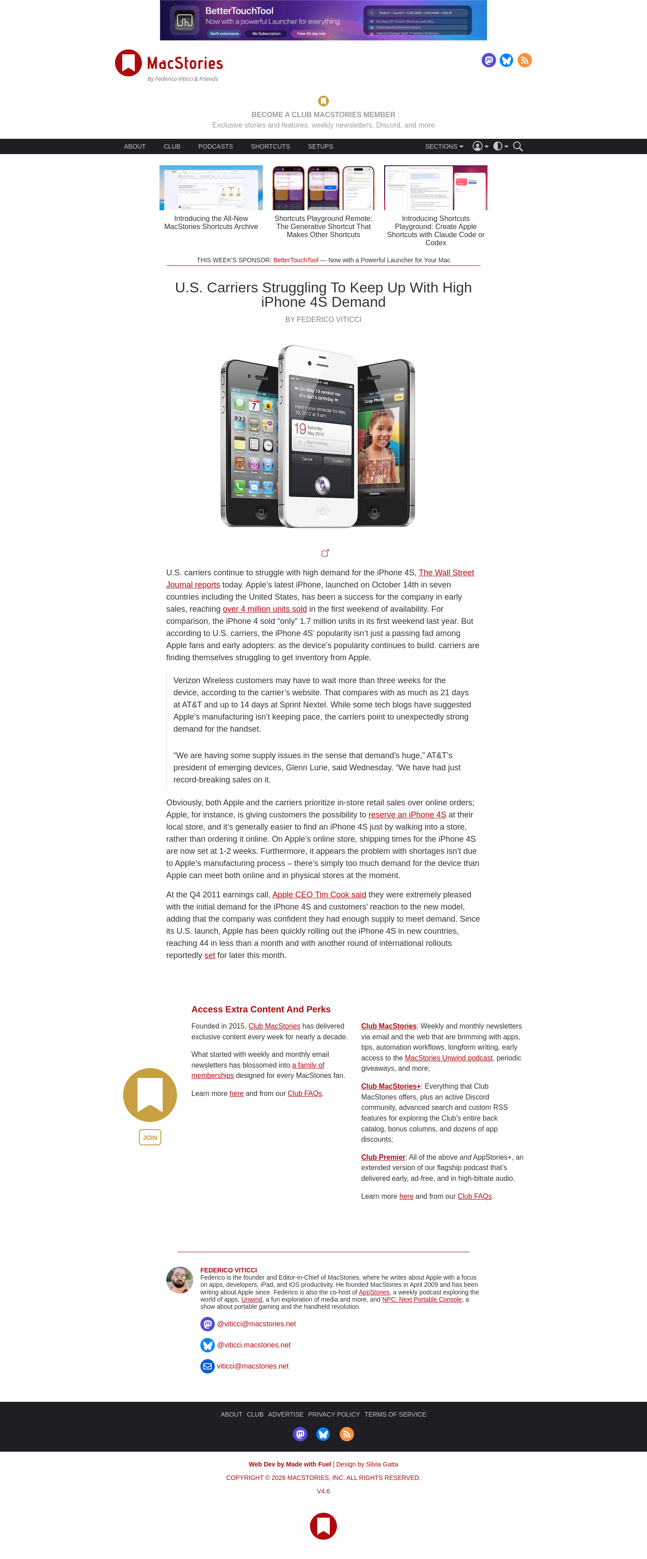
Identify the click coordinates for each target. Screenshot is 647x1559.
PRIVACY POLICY (334, 1414)
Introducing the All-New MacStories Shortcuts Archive (211, 222)
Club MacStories (274, 1026)
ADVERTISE (286, 1414)
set (209, 955)
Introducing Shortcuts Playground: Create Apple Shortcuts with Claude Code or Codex (436, 231)
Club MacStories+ (391, 1086)
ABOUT (135, 146)
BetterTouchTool (295, 260)
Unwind (251, 1299)
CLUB (172, 146)
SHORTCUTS (270, 146)
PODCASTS (216, 146)
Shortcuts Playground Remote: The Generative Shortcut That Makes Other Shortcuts (323, 226)
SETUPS (320, 146)
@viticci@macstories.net (256, 1324)
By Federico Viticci (323, 319)
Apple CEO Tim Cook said (319, 894)
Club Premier (383, 1157)
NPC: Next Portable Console (422, 1299)
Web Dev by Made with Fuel (290, 1464)
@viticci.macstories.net (254, 1345)
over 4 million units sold (265, 609)
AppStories (374, 1292)
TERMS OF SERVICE (395, 1414)
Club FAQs (305, 1093)
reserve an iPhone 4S (407, 814)
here (237, 1093)
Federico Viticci (228, 1270)
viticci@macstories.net (252, 1366)
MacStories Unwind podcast (448, 1058)
